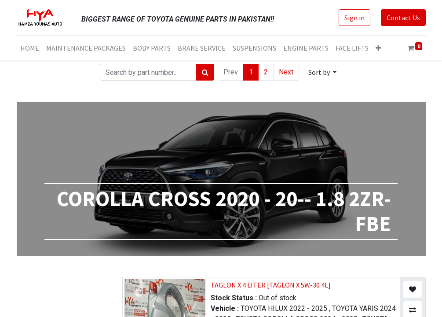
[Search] (205, 72)
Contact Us (403, 17)
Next (286, 72)
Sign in (354, 17)
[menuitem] (30, 48)
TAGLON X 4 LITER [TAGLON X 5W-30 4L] (271, 284)
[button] (378, 48)
